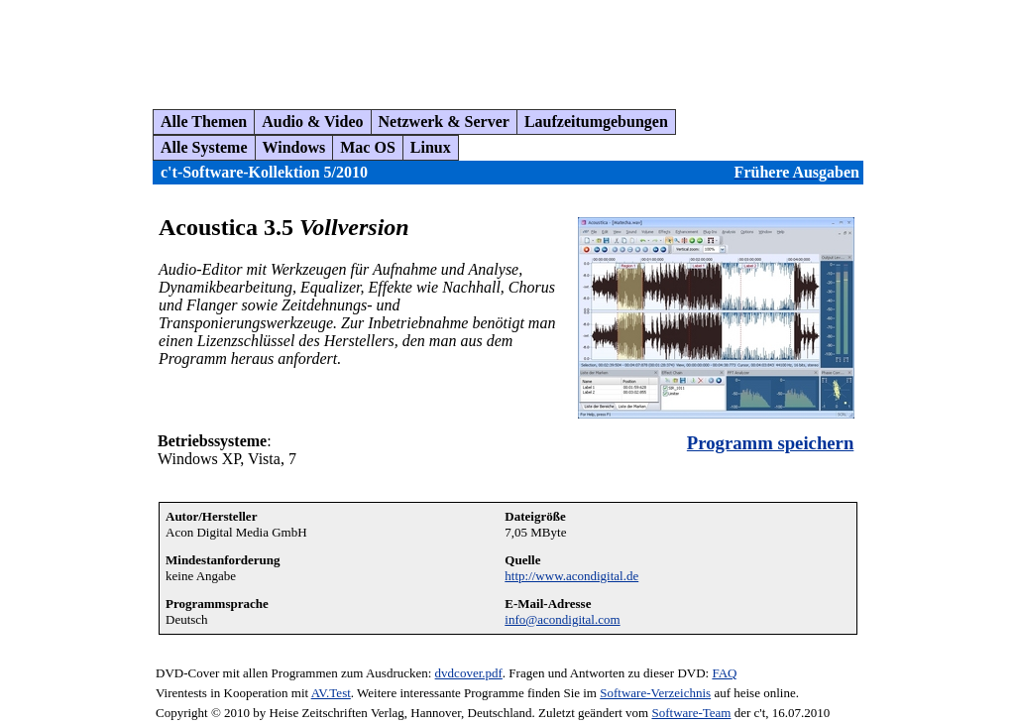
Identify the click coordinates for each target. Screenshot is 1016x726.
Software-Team (691, 712)
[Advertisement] (371, 46)
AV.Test (331, 692)
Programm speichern (770, 442)
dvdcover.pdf (469, 673)
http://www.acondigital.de (571, 575)
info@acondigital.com (562, 619)
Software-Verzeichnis (655, 692)
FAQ (724, 673)
